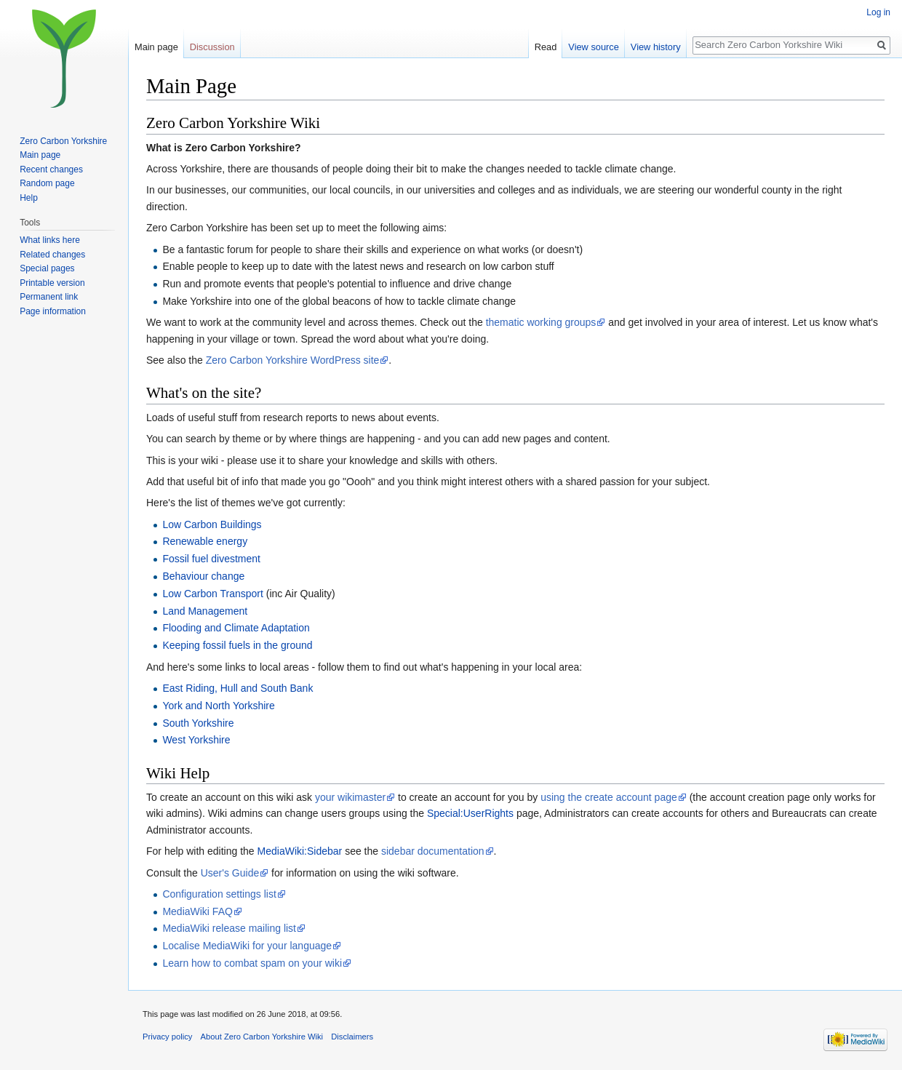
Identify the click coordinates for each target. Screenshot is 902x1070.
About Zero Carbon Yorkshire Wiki (262, 1036)
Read (546, 46)
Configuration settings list (219, 894)
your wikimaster (350, 797)
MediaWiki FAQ (197, 911)
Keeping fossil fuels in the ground (237, 645)
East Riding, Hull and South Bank (237, 688)
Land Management (204, 611)
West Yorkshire (196, 740)
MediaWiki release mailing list (229, 928)
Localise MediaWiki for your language (247, 945)
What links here (50, 240)
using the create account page (608, 797)
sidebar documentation (432, 851)
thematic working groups (541, 322)
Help (29, 198)
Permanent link (49, 297)
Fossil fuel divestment (211, 558)
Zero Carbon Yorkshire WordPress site (293, 360)
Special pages (47, 268)
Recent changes (51, 169)
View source (593, 46)
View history (656, 46)
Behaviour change (203, 576)
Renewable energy (204, 541)
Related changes (52, 254)
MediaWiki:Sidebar (300, 851)
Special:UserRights (470, 813)
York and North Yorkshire (218, 705)
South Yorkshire (198, 723)
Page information (53, 311)
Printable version (52, 283)
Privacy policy (167, 1036)
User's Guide (230, 873)
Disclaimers (352, 1036)
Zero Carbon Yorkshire (63, 141)
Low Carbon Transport (212, 593)
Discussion (212, 46)
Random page (47, 183)
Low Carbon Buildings (211, 524)
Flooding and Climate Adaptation (235, 628)
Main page (156, 46)
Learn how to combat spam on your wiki (252, 963)
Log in (878, 12)
